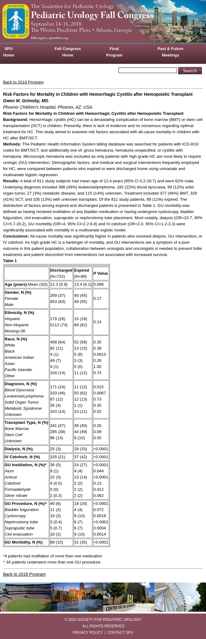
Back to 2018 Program (23, 82)
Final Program (114, 51)
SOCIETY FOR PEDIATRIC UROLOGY (109, 620)
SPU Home (8, 51)
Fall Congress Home (67, 51)
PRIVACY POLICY (88, 632)
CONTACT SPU (120, 632)
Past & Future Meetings (171, 51)
